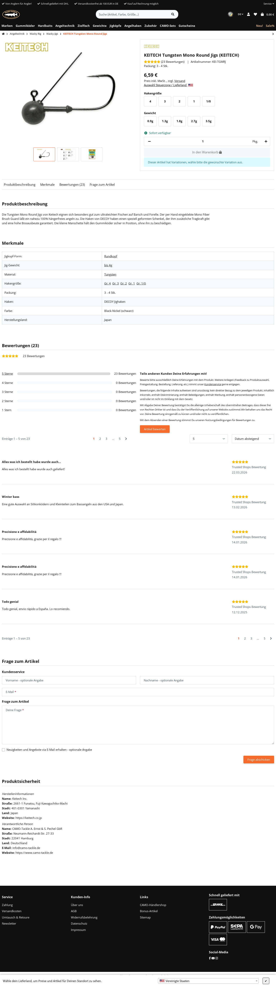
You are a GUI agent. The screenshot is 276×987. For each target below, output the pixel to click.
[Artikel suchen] (172, 14)
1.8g (181, 122)
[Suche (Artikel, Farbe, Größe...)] (132, 14)
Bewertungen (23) (72, 184)
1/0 (209, 102)
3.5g (210, 122)
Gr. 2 (123, 283)
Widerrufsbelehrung (84, 917)
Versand (179, 81)
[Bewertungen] (164, 62)
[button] (267, 4)
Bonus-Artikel (149, 911)
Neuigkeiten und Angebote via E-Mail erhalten (49, 749)
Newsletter (9, 923)
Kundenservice (212, 384)
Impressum (78, 930)
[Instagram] (216, 958)
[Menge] (202, 141)
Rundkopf (110, 256)
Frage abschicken (258, 759)
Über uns (77, 905)
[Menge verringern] (149, 141)
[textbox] (208, 980)
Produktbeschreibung (19, 184)
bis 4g (108, 265)
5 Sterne (7, 373)
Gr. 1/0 (141, 283)
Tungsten (110, 274)
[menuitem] (7, 26)
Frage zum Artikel (102, 184)
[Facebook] (210, 958)
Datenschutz (79, 923)
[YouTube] (213, 958)
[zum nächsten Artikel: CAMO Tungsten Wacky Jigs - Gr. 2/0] (273, 34)
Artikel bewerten (155, 429)
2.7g (195, 122)
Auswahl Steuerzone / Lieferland (168, 85)
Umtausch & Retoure (15, 917)
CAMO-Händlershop (153, 905)
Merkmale (47, 184)
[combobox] (208, 981)
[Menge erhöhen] (265, 141)
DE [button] (240, 14)
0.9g (151, 122)
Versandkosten (11, 911)
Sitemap (145, 917)
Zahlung (7, 905)
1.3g (166, 122)
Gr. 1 (131, 283)
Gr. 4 (107, 283)
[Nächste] (126, 438)
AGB (74, 911)
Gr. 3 (115, 283)
